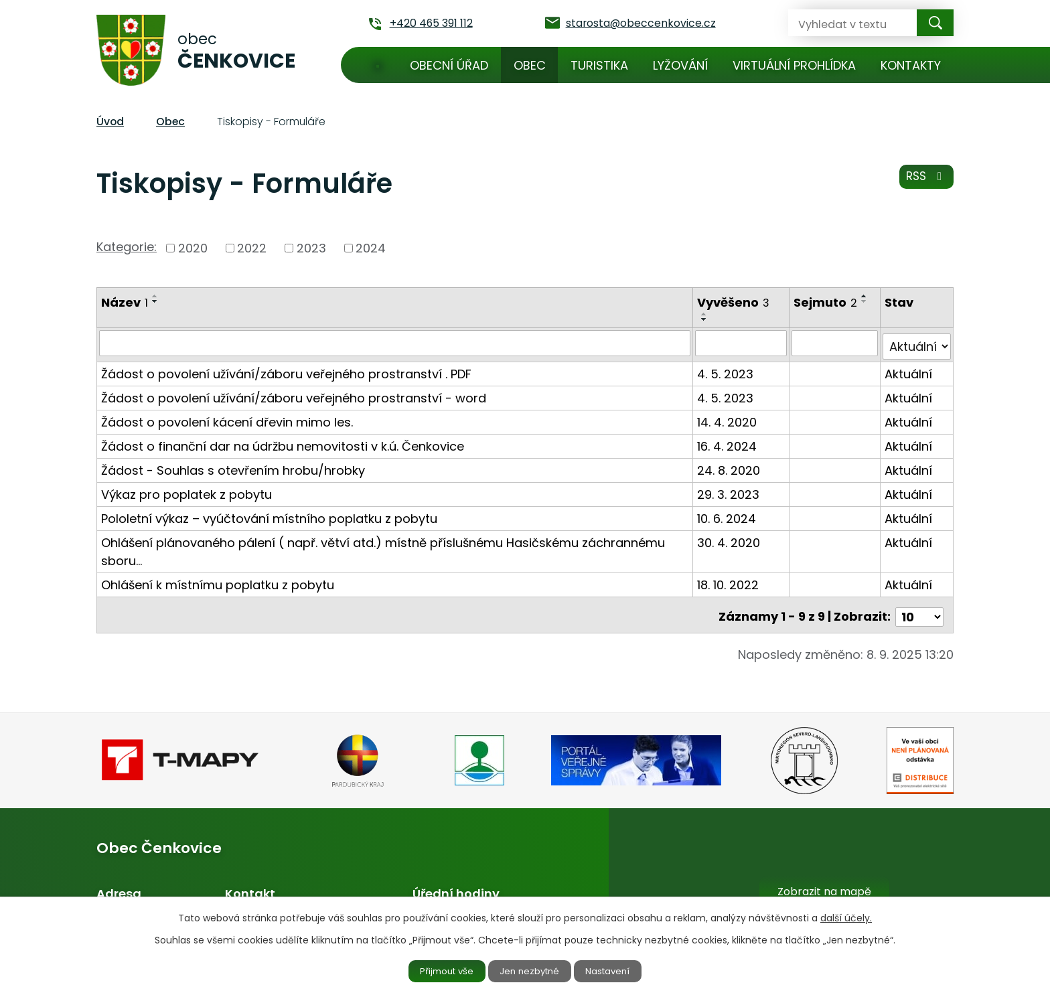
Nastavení (616, 970)
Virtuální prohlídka (794, 65)
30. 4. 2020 (729, 538)
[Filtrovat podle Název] (395, 343)
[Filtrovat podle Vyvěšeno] (742, 343)
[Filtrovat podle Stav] (917, 343)
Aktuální (909, 370)
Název (124, 302)
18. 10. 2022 (729, 580)
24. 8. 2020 (729, 466)
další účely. (846, 916)
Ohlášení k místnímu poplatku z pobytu (217, 580)
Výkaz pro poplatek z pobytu (186, 490)
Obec (530, 65)
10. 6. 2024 (727, 514)
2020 (193, 248)
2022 (252, 248)
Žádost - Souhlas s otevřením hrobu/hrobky (233, 466)
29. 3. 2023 (729, 490)
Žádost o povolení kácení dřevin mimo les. (227, 418)
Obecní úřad (449, 65)
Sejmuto (826, 302)
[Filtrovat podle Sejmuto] (836, 343)
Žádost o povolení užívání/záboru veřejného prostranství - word (293, 394)
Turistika (599, 65)
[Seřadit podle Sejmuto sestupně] (865, 301)
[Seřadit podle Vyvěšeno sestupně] (705, 319)
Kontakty (911, 65)
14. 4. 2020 (728, 418)
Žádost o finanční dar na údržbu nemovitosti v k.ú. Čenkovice (282, 442)
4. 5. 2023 (726, 370)
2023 (311, 248)
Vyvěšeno (734, 302)
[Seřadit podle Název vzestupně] (155, 296)
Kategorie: (126, 246)
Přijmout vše (439, 970)
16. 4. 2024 (728, 442)
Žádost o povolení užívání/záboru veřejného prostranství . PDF (286, 370)
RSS (925, 180)
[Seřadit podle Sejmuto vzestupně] (865, 296)
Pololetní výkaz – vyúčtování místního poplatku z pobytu (269, 514)
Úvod (378, 65)
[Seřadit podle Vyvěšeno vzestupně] (705, 314)
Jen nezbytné (530, 970)
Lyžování (680, 65)
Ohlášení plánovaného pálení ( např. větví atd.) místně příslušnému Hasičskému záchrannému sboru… (383, 547)
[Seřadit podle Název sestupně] (155, 301)
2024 (371, 248)
